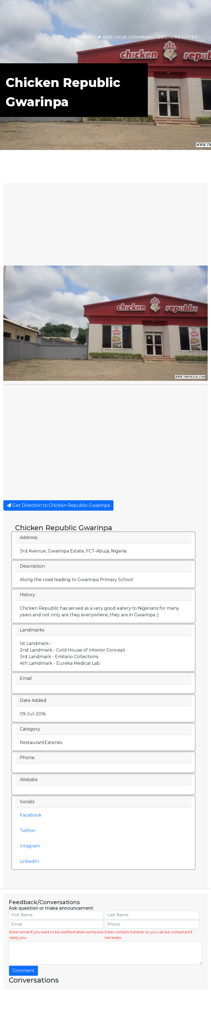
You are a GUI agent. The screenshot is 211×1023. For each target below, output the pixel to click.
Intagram (30, 846)
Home (84, 37)
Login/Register (178, 37)
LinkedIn (29, 861)
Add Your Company (124, 37)
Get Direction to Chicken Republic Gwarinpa (58, 505)
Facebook (30, 815)
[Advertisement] (105, 224)
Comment (23, 970)
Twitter (28, 830)
